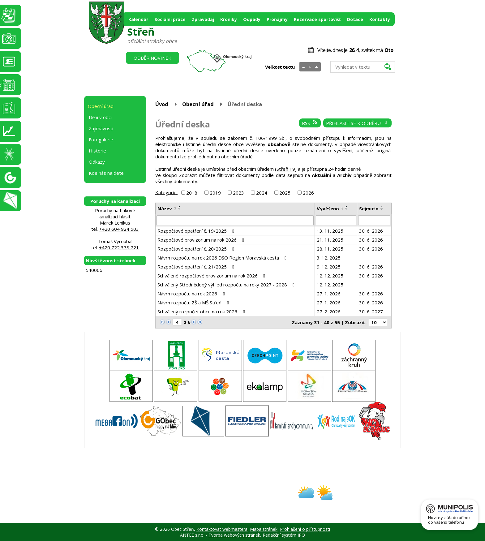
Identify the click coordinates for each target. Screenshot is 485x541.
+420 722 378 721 (119, 247)
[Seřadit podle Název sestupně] (179, 209)
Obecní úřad (198, 104)
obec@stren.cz (220, 498)
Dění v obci (100, 117)
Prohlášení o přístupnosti (305, 529)
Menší (303, 67)
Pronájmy (277, 19)
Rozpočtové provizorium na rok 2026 (201, 240)
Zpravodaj (203, 19)
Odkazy (97, 162)
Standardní (310, 67)
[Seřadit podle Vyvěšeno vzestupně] (346, 206)
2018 (191, 193)
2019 (215, 193)
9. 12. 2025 (329, 267)
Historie (97, 151)
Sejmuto (369, 208)
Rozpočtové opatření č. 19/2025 (196, 231)
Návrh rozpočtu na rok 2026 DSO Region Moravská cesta (222, 258)
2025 (284, 193)
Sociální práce (170, 19)
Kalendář (138, 19)
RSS (310, 123)
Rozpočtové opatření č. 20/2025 (196, 249)
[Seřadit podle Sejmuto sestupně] (382, 209)
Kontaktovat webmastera (221, 529)
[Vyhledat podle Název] (235, 220)
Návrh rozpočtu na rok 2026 (191, 293)
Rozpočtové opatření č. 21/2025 (196, 267)
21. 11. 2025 (330, 240)
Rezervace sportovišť (317, 19)
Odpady (251, 19)
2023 (238, 193)
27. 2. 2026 (329, 311)
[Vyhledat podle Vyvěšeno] (336, 220)
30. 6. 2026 (371, 231)
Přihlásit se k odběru (357, 123)
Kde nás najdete (106, 173)
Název (166, 208)
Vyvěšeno (330, 208)
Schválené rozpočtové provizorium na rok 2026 (212, 276)
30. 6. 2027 (371, 311)
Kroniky (228, 19)
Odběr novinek (152, 58)
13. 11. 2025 (330, 231)
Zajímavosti (101, 128)
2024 (261, 193)
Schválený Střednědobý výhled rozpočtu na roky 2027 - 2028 (226, 284)
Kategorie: (166, 192)
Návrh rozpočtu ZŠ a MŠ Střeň (194, 302)
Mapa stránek (263, 529)
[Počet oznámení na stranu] (378, 322)
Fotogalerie (101, 139)
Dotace (355, 19)
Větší (316, 67)
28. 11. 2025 (330, 249)
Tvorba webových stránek (234, 535)
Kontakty (379, 19)
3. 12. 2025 (329, 258)
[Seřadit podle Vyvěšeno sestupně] (346, 209)
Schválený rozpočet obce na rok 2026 (202, 311)
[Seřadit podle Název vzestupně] (179, 206)
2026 (308, 193)
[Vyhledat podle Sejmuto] (374, 220)
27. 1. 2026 (329, 293)
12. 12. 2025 (330, 276)
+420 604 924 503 (119, 229)
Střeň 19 (286, 169)
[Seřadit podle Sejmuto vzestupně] (382, 206)
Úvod (161, 104)
